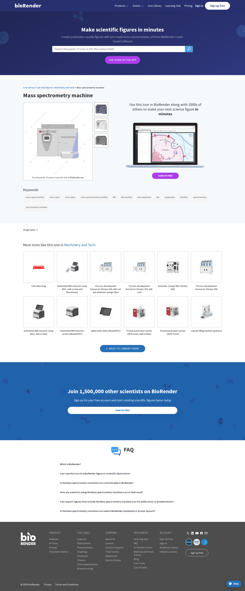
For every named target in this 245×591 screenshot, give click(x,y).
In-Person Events (143, 547)
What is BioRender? (70, 464)
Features (53, 539)
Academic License (169, 547)
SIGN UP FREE (165, 175)
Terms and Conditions (67, 584)
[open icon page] (38, 272)
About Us (110, 539)
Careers (109, 543)
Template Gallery (58, 551)
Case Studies (140, 567)
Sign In (163, 543)
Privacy (47, 584)
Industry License (168, 551)
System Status (113, 560)
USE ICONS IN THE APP (122, 60)
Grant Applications (87, 564)
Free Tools (139, 563)
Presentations (85, 547)
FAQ (136, 543)
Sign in (199, 5)
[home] (28, 5)
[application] (233, 584)
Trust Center (112, 551)
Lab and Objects (45, 87)
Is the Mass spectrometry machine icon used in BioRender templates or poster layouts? (107, 510)
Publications (84, 543)
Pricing (188, 5)
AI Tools (53, 543)
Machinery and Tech (64, 87)
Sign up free (217, 5)
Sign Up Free (166, 539)
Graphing (82, 551)
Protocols (82, 555)
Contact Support (114, 547)
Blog (136, 559)
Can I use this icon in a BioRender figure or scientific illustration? (95, 473)
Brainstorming (85, 568)
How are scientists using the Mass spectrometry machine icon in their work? (101, 492)
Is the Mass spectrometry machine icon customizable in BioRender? (97, 482)
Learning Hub (173, 5)
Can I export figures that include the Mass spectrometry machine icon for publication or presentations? (117, 501)
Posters (81, 560)
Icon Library (154, 5)
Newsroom (111, 555)
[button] (122, 5)
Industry (81, 539)
